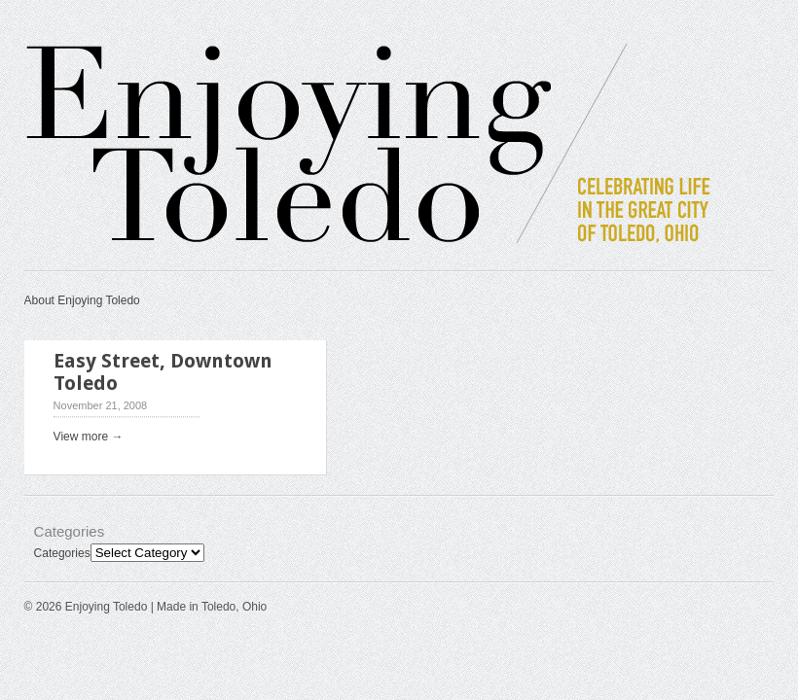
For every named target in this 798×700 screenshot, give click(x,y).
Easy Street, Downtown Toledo (163, 372)
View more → (89, 436)
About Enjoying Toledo (82, 300)
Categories (62, 553)
